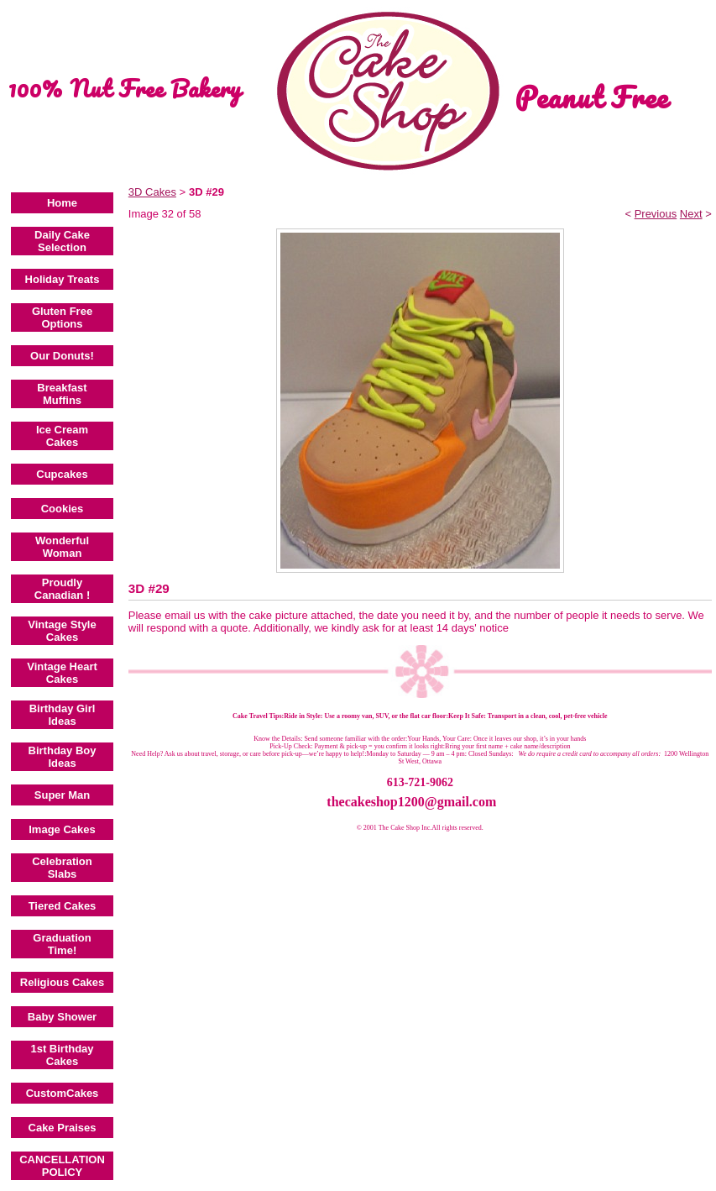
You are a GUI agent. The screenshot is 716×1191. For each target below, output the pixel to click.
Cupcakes (61, 474)
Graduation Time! (62, 944)
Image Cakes (62, 829)
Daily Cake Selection (62, 241)
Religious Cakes (62, 982)
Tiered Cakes (63, 906)
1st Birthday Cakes (61, 1055)
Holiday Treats (62, 279)
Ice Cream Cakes (62, 436)
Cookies (62, 508)
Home (62, 203)
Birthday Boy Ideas (63, 756)
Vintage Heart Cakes (62, 672)
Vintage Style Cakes (62, 630)
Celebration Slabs (62, 867)
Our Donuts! (62, 355)
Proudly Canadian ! (62, 588)
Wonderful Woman (62, 546)
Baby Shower (62, 1016)
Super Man (62, 795)
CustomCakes (62, 1093)
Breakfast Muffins (61, 394)
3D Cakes (152, 192)
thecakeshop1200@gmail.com (411, 802)
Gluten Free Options (62, 317)
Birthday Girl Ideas (62, 714)
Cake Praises (63, 1127)
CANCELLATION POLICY (62, 1165)
